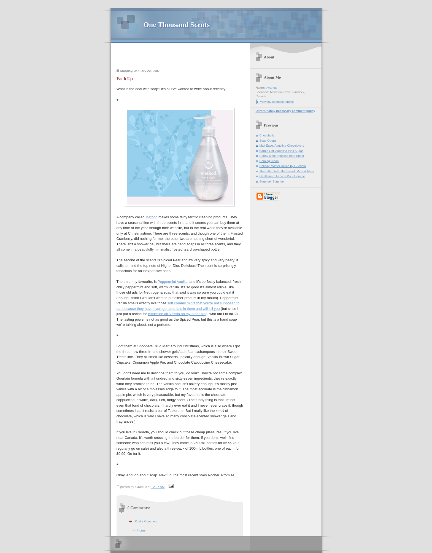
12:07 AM (157, 486)
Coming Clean (269, 161)
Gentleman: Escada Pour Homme (282, 176)
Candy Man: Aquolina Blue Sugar (282, 155)
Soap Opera (268, 140)
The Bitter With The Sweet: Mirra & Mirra (287, 171)
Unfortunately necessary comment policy (285, 110)
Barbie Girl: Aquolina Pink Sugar (281, 150)
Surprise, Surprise (272, 181)
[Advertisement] (180, 56)
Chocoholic (267, 135)
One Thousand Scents (177, 25)
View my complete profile (277, 101)
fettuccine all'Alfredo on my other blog (177, 314)
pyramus (271, 87)
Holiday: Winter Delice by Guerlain (283, 166)
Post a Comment (146, 521)
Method (151, 217)
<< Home (139, 530)
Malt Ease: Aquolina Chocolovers (282, 145)
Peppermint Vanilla (172, 282)
